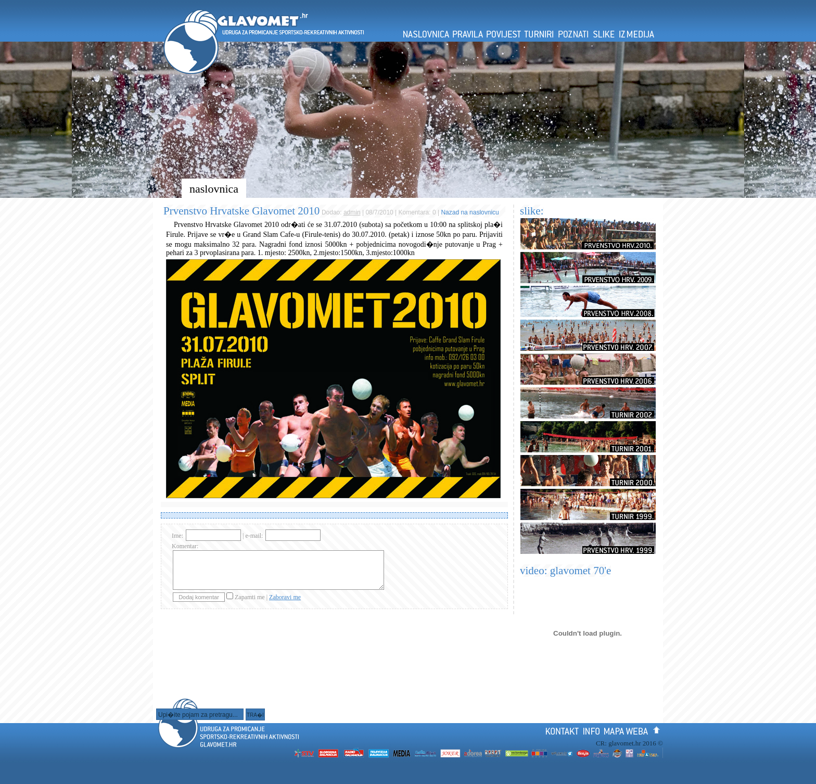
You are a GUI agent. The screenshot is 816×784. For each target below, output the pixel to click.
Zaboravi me (285, 597)
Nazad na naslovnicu (470, 212)
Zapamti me (250, 597)
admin (352, 212)
